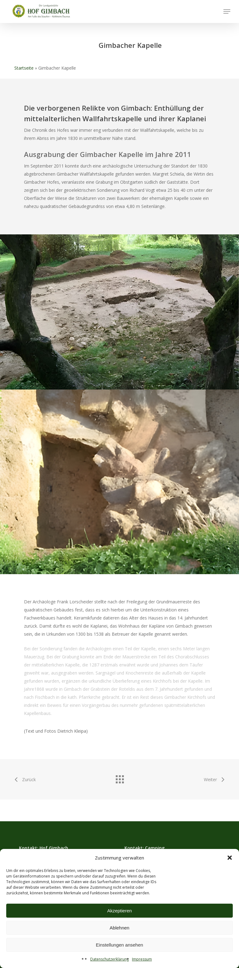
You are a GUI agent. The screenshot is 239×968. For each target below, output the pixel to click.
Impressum (142, 959)
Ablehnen (119, 927)
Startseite (24, 68)
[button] (230, 858)
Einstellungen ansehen (119, 944)
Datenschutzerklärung (109, 959)
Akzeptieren (119, 910)
